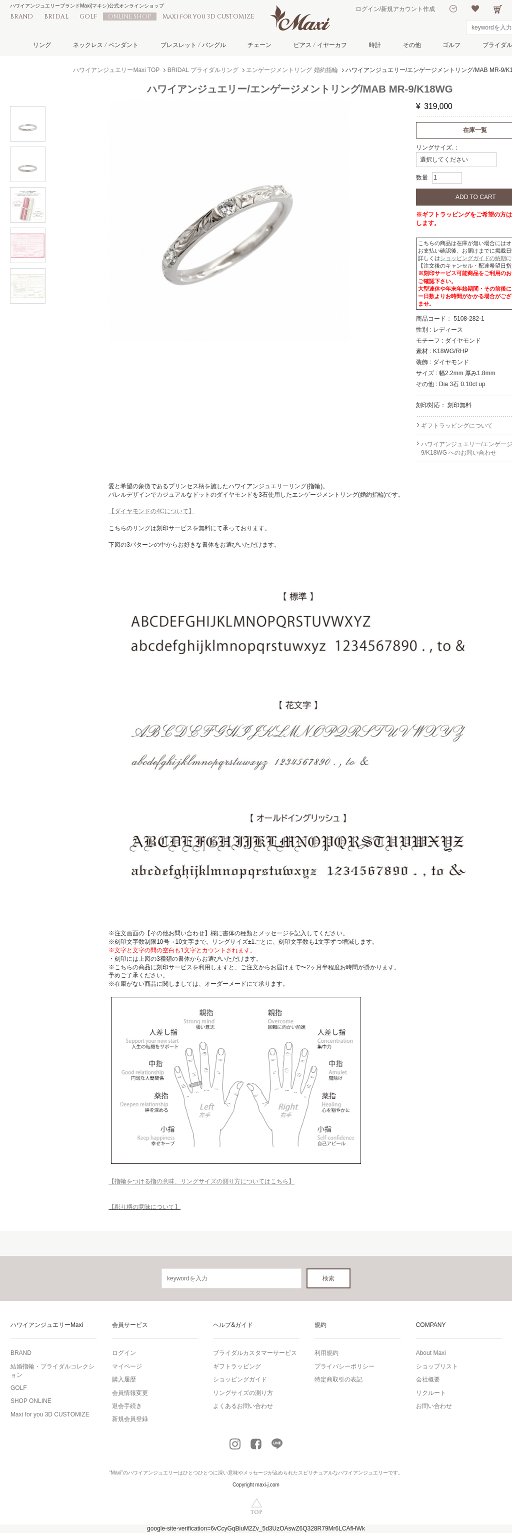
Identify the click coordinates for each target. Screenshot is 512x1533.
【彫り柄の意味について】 (144, 1206)
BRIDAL (56, 17)
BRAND (21, 17)
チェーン (260, 45)
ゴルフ (451, 45)
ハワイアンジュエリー (153, 1472)
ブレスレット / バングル (193, 45)
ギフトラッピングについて (457, 425)
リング (42, 45)
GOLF (88, 17)
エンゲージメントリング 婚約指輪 (292, 70)
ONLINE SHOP (130, 17)
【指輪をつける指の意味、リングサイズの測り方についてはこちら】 (201, 1181)
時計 (375, 45)
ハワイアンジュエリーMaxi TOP (116, 70)
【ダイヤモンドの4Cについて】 (151, 511)
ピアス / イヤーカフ (320, 45)
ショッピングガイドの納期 (473, 258)
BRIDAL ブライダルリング (203, 70)
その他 (412, 45)
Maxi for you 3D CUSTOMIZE (208, 17)
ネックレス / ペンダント (105, 45)
